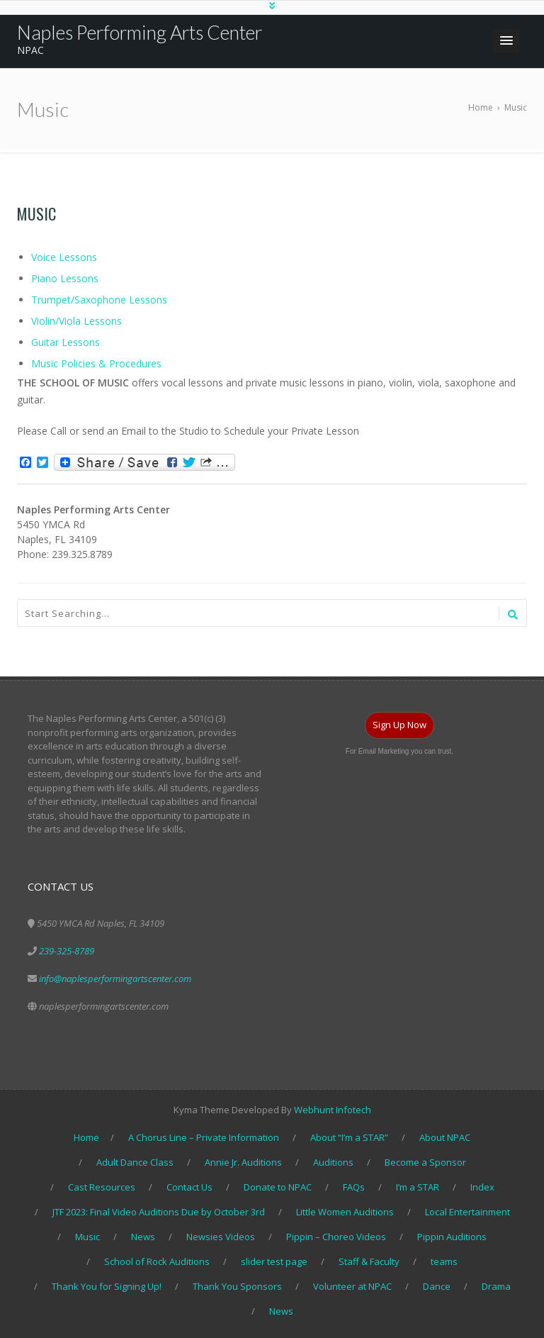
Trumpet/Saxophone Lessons (99, 299)
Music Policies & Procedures (96, 363)
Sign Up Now (399, 724)
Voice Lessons (64, 257)
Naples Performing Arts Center (139, 32)
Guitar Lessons (65, 342)
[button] (506, 41)
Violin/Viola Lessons (76, 321)
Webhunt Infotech (332, 1109)
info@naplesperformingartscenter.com (115, 978)
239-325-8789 (66, 950)
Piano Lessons (64, 278)
